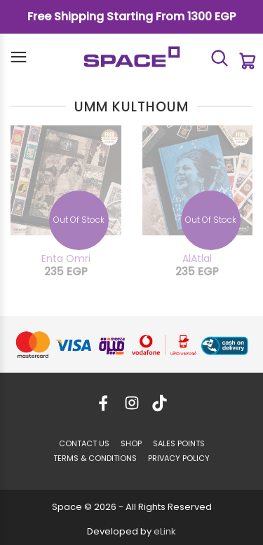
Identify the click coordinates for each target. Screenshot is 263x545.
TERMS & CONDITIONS (95, 458)
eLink (165, 531)
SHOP (131, 443)
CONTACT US (84, 443)
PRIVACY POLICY (179, 458)
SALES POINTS (179, 443)
